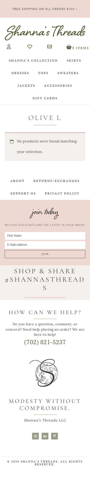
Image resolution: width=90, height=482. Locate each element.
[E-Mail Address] (45, 245)
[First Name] (45, 236)
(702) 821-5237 (45, 342)
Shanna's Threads (45, 32)
